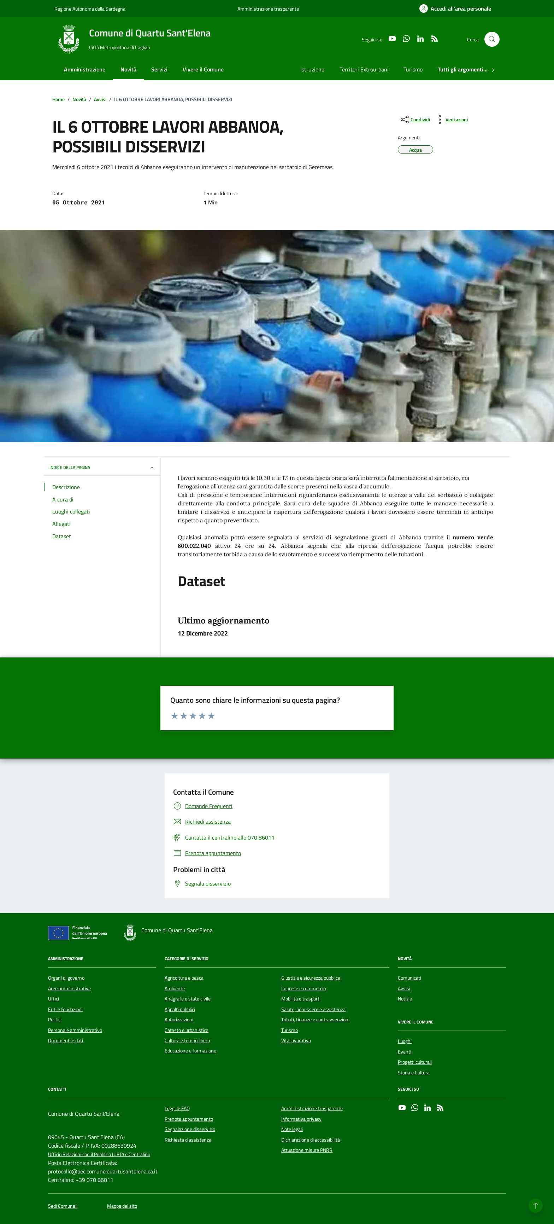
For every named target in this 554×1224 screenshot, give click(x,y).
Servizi (159, 69)
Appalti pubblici (180, 1009)
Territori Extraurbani (364, 69)
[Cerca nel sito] (492, 39)
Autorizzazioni (179, 1019)
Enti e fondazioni (65, 1009)
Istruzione (312, 69)
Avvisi (404, 988)
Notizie (405, 999)
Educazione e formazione (190, 1051)
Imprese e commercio (303, 988)
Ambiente (175, 988)
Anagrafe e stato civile (188, 999)
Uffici (53, 999)
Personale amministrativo (75, 1030)
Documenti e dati (65, 1040)
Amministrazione (84, 69)
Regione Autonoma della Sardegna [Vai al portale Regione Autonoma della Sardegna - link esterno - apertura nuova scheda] (89, 8)
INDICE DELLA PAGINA (102, 467)
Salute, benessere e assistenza (313, 1009)
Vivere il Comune (203, 69)
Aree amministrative (69, 988)
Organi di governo (66, 978)
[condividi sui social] (414, 119)
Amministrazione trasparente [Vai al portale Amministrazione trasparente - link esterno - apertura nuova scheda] (268, 8)
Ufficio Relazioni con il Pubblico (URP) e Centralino (99, 1154)
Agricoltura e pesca (184, 978)
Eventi (404, 1052)
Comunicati (409, 978)
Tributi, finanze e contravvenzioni (315, 1019)
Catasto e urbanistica (186, 1030)
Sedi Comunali (62, 1206)
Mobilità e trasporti (300, 999)
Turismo (413, 69)
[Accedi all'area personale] (455, 8)
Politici (54, 1019)
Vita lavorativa (296, 1040)
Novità (128, 69)
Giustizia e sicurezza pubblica (310, 978)
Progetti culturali (415, 1062)
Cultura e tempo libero (187, 1040)
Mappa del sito (122, 1206)
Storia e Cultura (414, 1073)
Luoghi (405, 1041)
